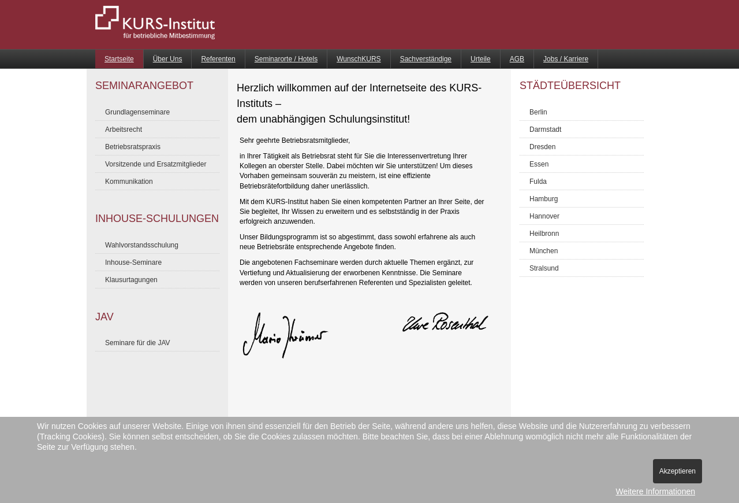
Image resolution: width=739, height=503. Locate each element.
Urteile (481, 59)
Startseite (119, 59)
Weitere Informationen (655, 491)
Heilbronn (544, 234)
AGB (517, 59)
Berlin (538, 112)
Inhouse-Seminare (133, 262)
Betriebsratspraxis (133, 147)
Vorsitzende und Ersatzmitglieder (155, 164)
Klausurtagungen (131, 280)
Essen (538, 164)
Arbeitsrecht (123, 129)
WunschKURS (358, 59)
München (543, 251)
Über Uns (167, 59)
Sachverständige (425, 59)
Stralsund (544, 268)
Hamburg (543, 199)
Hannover (544, 216)
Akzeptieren (677, 471)
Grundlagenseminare (137, 112)
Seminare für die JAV (137, 343)
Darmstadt (545, 129)
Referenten (218, 59)
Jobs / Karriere (565, 59)
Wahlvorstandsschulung (141, 245)
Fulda (538, 181)
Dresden (542, 147)
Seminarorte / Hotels (286, 59)
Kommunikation (129, 181)
